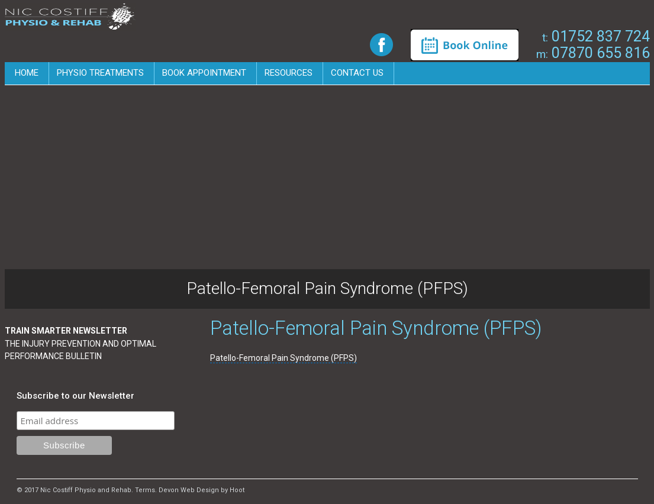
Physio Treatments (100, 72)
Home (26, 72)
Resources (288, 72)
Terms (145, 490)
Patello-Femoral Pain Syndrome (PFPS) (283, 358)
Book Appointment (204, 72)
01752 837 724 (596, 36)
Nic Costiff (70, 17)
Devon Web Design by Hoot (201, 490)
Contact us (357, 72)
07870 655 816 (593, 53)
